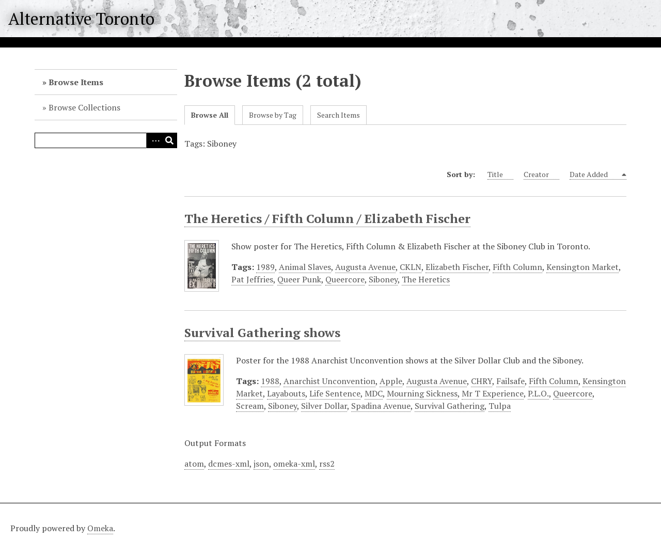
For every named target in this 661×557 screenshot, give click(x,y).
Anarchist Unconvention (329, 381)
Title (500, 174)
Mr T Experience (493, 393)
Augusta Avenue (365, 267)
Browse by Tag (272, 115)
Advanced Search (154, 140)
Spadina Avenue (381, 405)
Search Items (338, 115)
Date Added (595, 174)
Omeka (100, 528)
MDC (374, 393)
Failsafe (510, 381)
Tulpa (500, 405)
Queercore (345, 279)
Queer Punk (299, 279)
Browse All (209, 115)
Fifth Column (517, 267)
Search (169, 140)
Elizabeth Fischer (457, 267)
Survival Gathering (449, 405)
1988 (270, 381)
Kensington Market (582, 267)
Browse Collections (84, 107)
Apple (391, 381)
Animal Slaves (305, 267)
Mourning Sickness (422, 393)
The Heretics (426, 279)
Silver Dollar (324, 405)
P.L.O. (538, 393)
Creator (541, 174)
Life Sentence (334, 393)
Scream (250, 405)
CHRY (481, 381)
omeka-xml (294, 463)
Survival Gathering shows (262, 332)
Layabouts (286, 393)
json (261, 463)
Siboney (383, 279)
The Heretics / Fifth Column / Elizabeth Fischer (327, 218)
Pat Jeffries (252, 279)
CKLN (410, 267)
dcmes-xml (228, 463)
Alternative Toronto (81, 18)
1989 (265, 267)
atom (194, 463)
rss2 (327, 463)
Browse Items (76, 82)
